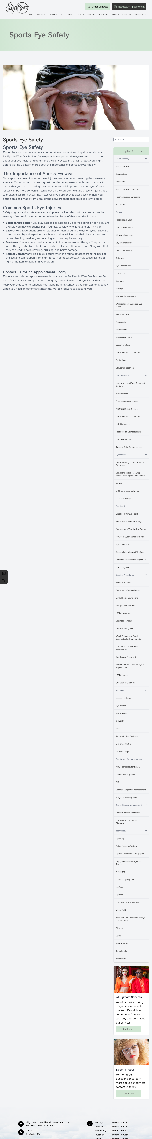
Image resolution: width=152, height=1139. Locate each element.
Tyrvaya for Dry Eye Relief (127, 736)
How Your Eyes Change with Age (130, 536)
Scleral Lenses (122, 393)
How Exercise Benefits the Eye (129, 521)
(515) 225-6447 (91, 284)
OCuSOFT (120, 721)
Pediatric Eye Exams (124, 220)
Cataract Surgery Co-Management (131, 789)
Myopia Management (125, 235)
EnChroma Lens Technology (128, 491)
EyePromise (121, 705)
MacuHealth (121, 713)
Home (31, 15)
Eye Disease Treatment (126, 657)
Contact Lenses (86, 15)
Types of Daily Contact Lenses (129, 447)
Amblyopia (120, 181)
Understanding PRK (124, 628)
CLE (117, 782)
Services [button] (103, 15)
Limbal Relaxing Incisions (127, 598)
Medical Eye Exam (124, 337)
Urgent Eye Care (123, 345)
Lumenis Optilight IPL (125, 879)
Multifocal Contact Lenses (127, 409)
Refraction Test (122, 314)
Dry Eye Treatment (124, 242)
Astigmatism (121, 329)
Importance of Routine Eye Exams (131, 529)
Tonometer (121, 958)
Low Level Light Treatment (127, 902)
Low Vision (120, 273)
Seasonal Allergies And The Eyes (130, 552)
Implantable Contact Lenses (128, 590)
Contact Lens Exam (124, 227)
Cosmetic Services (124, 621)
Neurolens (120, 872)
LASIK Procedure (123, 613)
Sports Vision (121, 174)
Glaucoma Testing (124, 250)
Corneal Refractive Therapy (128, 352)
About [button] (41, 15)
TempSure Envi (122, 951)
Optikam (120, 894)
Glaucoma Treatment (125, 368)
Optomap (120, 838)
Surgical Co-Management (127, 797)
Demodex (120, 281)
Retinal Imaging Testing (126, 846)
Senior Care (121, 360)
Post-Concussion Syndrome (128, 197)
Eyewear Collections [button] (61, 15)
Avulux (119, 483)
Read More (128, 1029)
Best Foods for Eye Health (127, 514)
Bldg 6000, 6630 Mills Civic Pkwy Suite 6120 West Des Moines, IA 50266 (47, 1124)
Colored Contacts (123, 439)
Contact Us (140, 15)
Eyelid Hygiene (122, 567)
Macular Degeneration (126, 296)
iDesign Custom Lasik (125, 605)
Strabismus (121, 204)
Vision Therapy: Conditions (127, 189)
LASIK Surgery (122, 675)
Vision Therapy (122, 166)
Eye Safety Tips (122, 544)
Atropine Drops (122, 751)
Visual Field (121, 910)
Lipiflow (119, 887)
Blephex (119, 928)
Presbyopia (121, 322)
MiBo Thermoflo (123, 943)
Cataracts (120, 258)
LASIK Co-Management (126, 774)
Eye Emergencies (123, 265)
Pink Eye (119, 288)
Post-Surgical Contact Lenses (128, 431)
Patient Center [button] (121, 15)
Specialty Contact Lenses (126, 401)
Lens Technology (123, 498)
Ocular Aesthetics (123, 744)
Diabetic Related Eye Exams (128, 812)
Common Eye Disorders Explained (131, 559)
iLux (118, 728)
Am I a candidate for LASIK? (128, 767)
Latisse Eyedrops (123, 698)
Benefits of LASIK (123, 582)
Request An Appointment (131, 7)
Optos (118, 935)
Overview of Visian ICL (125, 682)
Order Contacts (100, 7)
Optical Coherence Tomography (130, 853)
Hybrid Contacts (123, 424)
